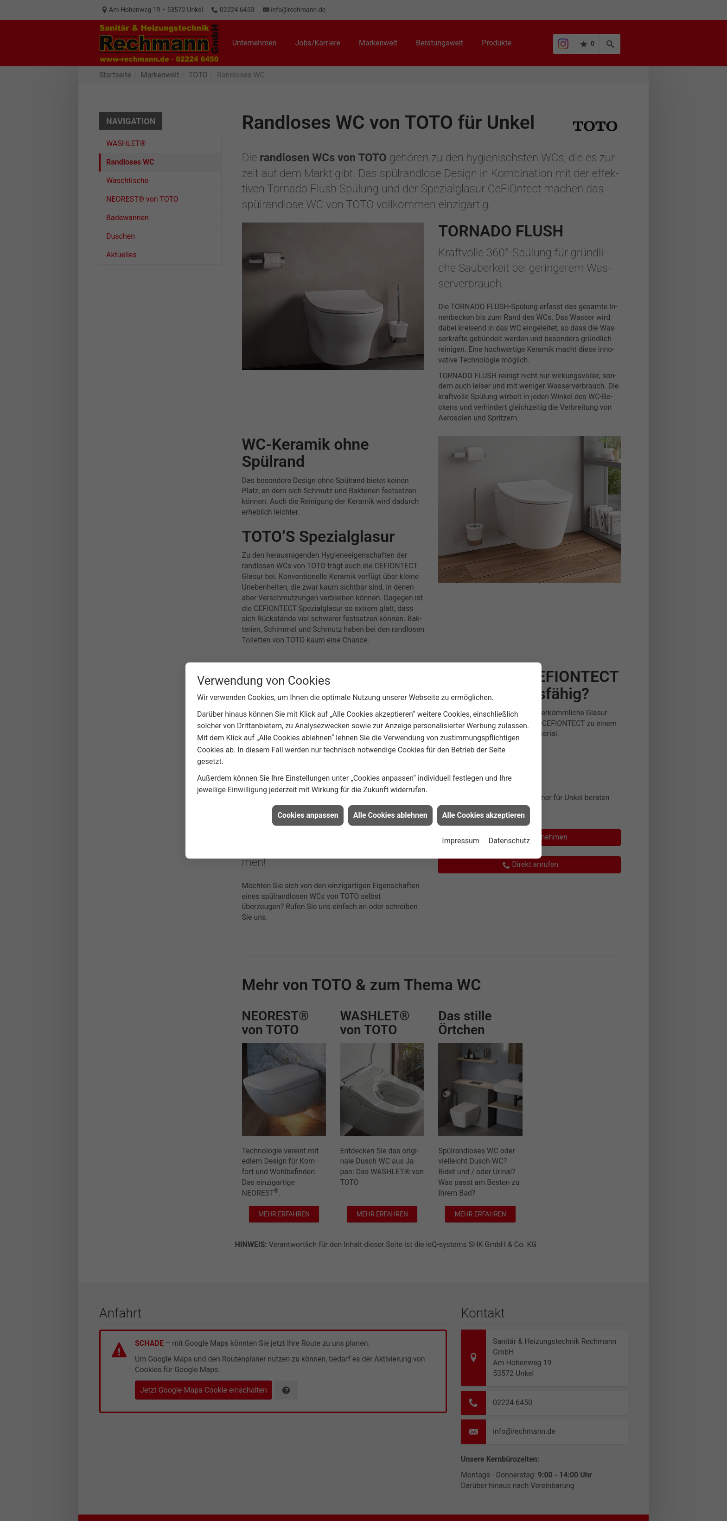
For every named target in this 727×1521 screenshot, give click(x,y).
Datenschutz (509, 807)
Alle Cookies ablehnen (390, 782)
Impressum (460, 807)
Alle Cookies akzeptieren (483, 782)
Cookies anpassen (307, 782)
